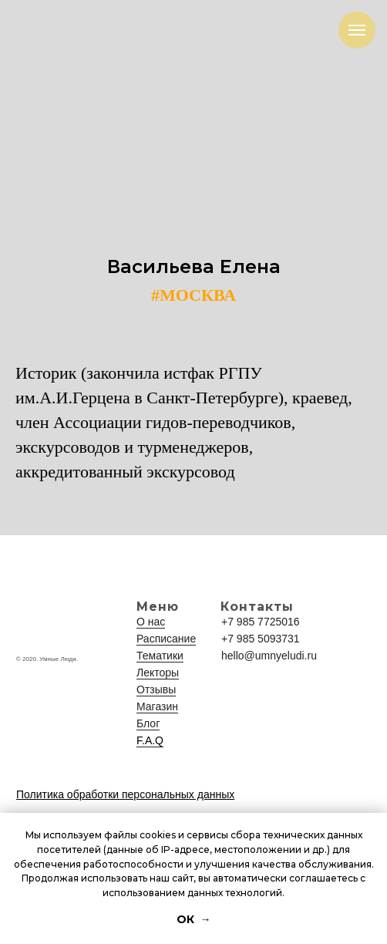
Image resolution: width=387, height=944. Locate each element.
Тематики (159, 655)
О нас (150, 621)
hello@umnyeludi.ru (269, 655)
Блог (148, 723)
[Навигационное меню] (356, 30)
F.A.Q (149, 740)
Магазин (157, 706)
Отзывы (156, 689)
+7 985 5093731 (260, 638)
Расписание (166, 638)
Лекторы (157, 672)
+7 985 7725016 (260, 621)
